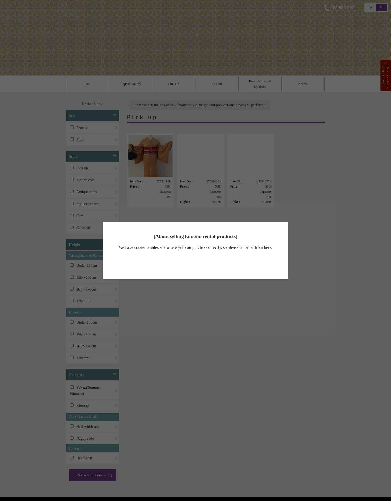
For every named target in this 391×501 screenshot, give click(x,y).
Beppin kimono (194, 263)
